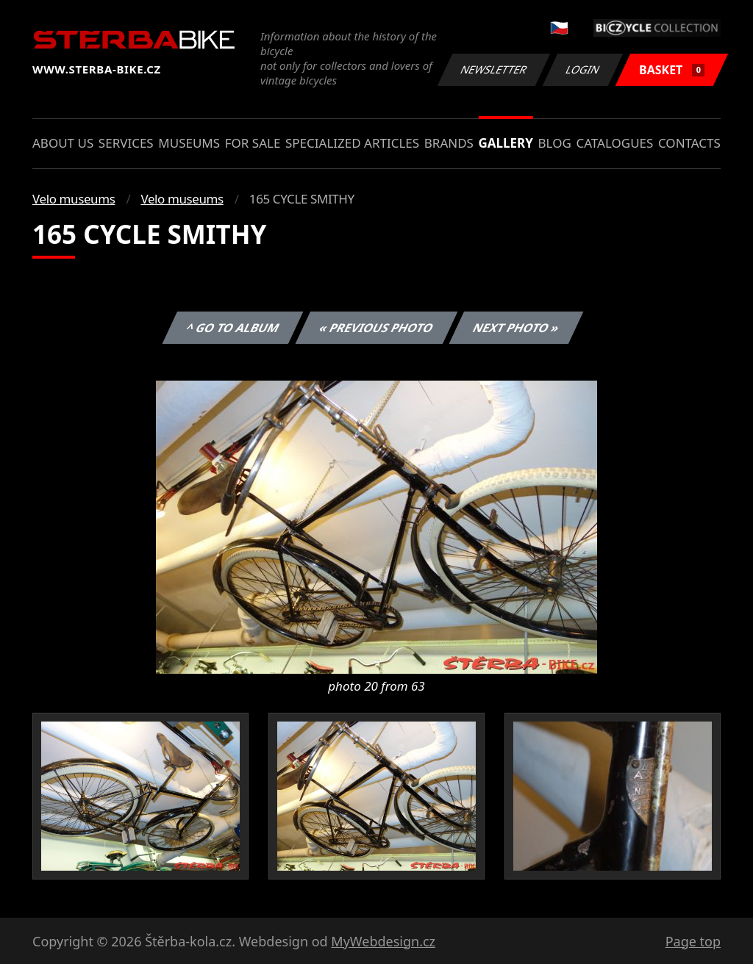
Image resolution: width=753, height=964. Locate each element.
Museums (189, 142)
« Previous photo (376, 328)
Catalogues (614, 142)
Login (583, 69)
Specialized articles (352, 142)
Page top (693, 941)
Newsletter (493, 69)
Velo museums (73, 198)
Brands (449, 142)
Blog (554, 142)
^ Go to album (232, 328)
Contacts (689, 142)
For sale (253, 142)
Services (126, 142)
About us (62, 142)
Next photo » (516, 328)
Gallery (506, 142)
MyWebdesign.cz (383, 941)
